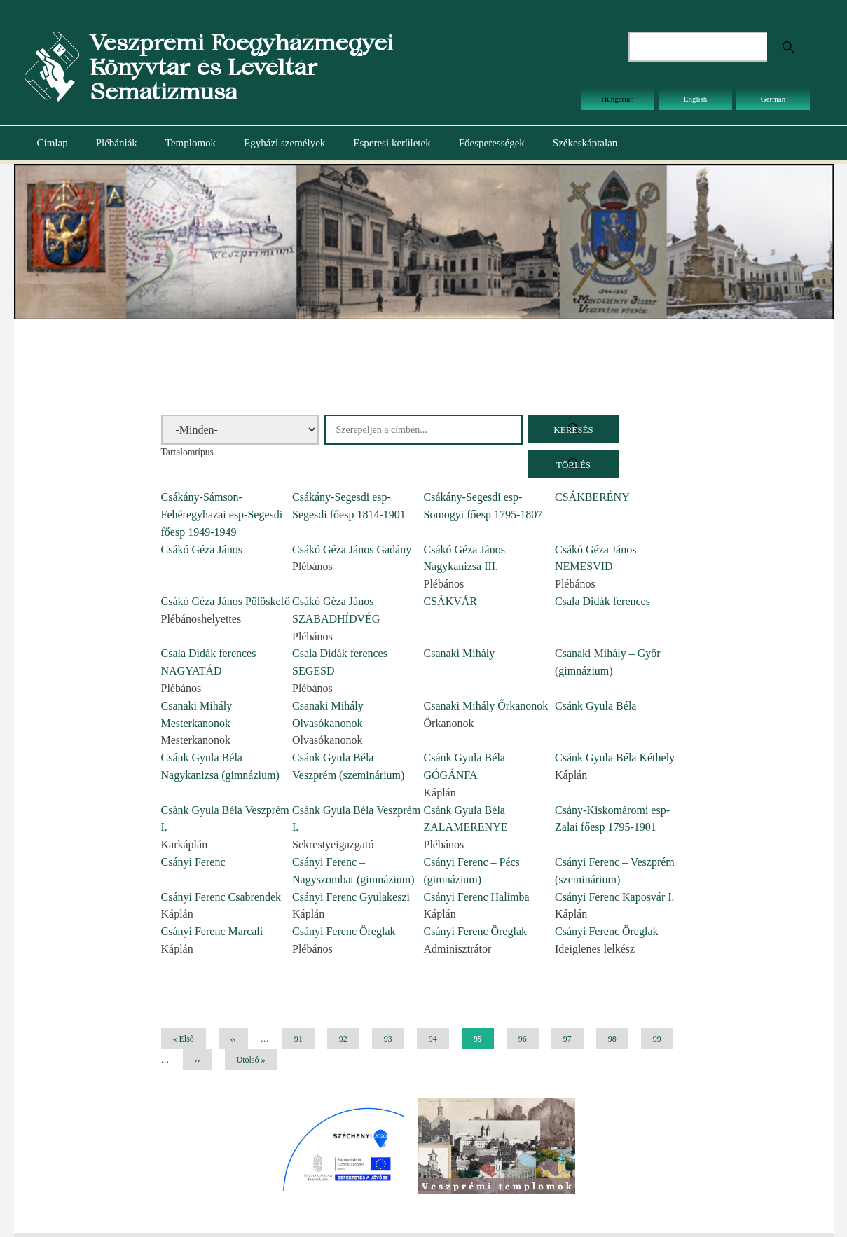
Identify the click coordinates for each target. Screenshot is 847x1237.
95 (484, 1041)
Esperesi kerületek (391, 142)
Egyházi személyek (284, 142)
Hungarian (617, 99)
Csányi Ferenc (193, 862)
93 (393, 1039)
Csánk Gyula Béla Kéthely (615, 757)
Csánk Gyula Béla (595, 706)
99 (662, 1039)
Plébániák (116, 142)
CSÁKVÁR (450, 601)
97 (572, 1039)
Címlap (52, 142)
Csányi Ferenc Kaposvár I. (615, 897)
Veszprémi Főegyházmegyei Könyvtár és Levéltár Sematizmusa (241, 67)
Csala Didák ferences (602, 601)
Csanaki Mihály (459, 653)
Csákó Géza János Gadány (351, 549)
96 (527, 1039)
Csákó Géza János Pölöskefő (225, 601)
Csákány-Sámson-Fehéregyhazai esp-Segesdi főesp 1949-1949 (222, 514)
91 (303, 1039)
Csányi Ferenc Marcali (212, 931)
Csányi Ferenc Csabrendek (221, 897)
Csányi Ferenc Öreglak (344, 931)
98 (617, 1039)
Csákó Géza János (201, 549)
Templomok (190, 142)
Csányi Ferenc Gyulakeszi (351, 897)
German (773, 99)
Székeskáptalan (585, 142)
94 (438, 1039)
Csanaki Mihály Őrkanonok (486, 706)
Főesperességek (492, 142)
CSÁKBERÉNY (592, 497)
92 (348, 1039)
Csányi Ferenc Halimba (477, 897)
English (696, 99)
